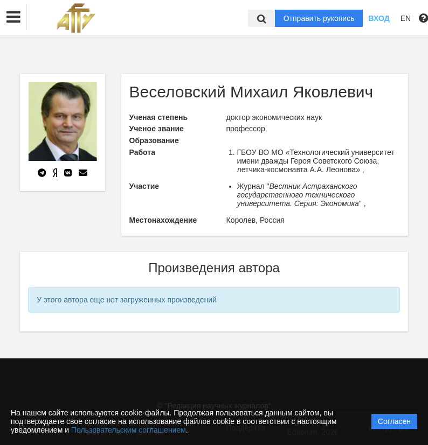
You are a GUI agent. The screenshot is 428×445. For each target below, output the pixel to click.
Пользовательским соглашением (128, 430)
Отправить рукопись (319, 18)
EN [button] (406, 18)
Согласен (394, 421)
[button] (13, 17)
